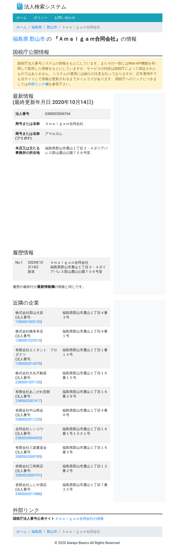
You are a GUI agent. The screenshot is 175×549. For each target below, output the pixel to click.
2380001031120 (28, 382)
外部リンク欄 (38, 84)
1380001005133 (28, 322)
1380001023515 (28, 340)
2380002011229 (28, 419)
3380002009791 (28, 475)
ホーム (21, 27)
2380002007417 (28, 401)
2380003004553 (28, 438)
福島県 (36, 27)
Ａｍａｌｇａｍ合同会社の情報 (79, 519)
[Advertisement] (139, 114)
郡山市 (52, 27)
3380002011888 (28, 494)
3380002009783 (28, 457)
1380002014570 (28, 364)
